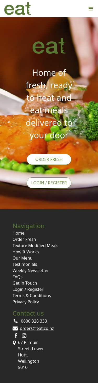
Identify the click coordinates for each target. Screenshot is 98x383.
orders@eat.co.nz (37, 328)
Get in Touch (25, 283)
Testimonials (25, 264)
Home (19, 233)
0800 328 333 (34, 321)
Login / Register (49, 183)
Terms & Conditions (32, 295)
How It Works (26, 252)
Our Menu (22, 258)
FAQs (17, 277)
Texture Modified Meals (35, 245)
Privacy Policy (26, 302)
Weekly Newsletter (31, 270)
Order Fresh (49, 159)
